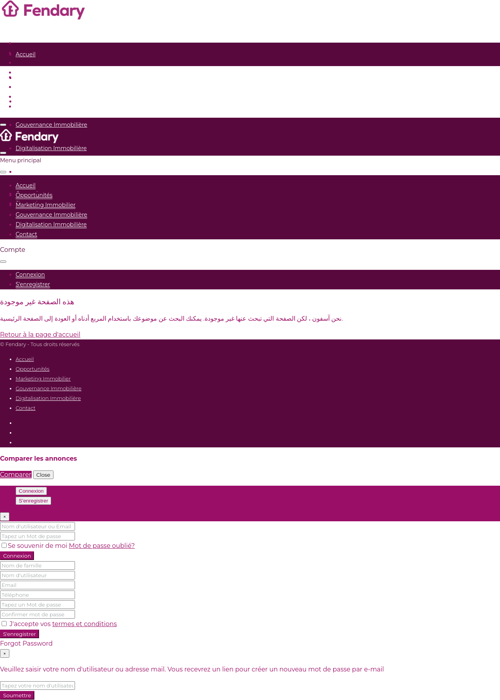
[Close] (4, 516)
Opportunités (34, 77)
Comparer (16, 474)
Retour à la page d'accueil (40, 334)
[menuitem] (30, 274)
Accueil (26, 54)
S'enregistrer (19, 634)
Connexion (17, 556)
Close (43, 475)
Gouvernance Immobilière (51, 124)
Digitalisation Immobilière (51, 148)
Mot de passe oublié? (102, 545)
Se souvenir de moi (35, 545)
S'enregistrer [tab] (33, 501)
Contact (26, 171)
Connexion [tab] (31, 491)
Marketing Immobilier (45, 101)
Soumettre (17, 695)
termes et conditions (84, 624)
